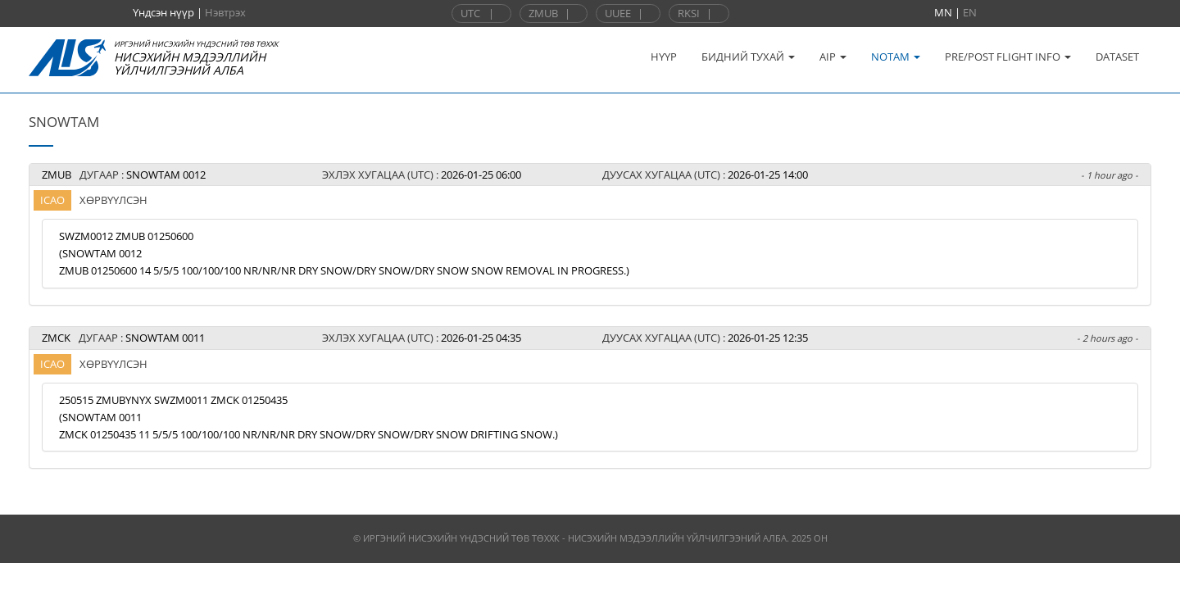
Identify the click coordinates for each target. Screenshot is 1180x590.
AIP (832, 56)
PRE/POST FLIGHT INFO (1008, 56)
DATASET (1117, 56)
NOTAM (895, 56)
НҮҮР (664, 56)
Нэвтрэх (225, 12)
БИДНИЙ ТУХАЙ (748, 56)
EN (970, 12)
